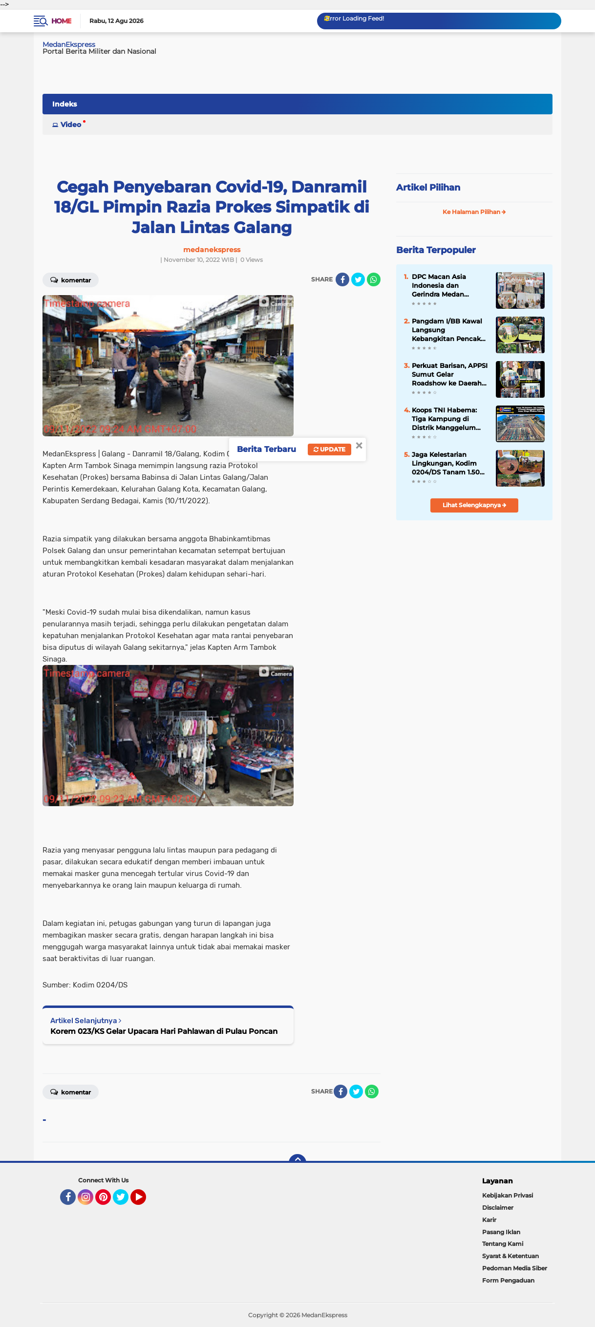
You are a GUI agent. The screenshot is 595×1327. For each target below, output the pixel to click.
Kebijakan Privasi (507, 1195)
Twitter (125, 1201)
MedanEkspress (68, 44)
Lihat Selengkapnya (475, 505)
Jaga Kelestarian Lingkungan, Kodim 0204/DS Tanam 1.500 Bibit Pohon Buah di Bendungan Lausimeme (448, 463)
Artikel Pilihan (428, 187)
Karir (489, 1219)
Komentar (70, 279)
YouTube (145, 1201)
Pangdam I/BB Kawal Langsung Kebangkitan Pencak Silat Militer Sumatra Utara (447, 330)
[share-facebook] (342, 279)
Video (71, 124)
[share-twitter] (358, 279)
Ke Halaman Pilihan (474, 211)
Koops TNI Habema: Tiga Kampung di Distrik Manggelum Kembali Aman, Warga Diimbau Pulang (449, 419)
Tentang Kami (502, 1243)
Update (329, 449)
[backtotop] (297, 1163)
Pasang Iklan (501, 1232)
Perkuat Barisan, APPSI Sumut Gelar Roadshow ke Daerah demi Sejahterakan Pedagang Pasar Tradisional (450, 375)
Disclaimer (497, 1207)
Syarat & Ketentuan (510, 1256)
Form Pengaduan (508, 1280)
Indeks (64, 104)
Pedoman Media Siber (514, 1268)
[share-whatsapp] (374, 279)
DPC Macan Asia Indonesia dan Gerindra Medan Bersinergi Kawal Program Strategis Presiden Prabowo (441, 286)
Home (61, 21)
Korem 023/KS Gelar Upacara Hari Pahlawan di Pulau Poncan (163, 1031)
